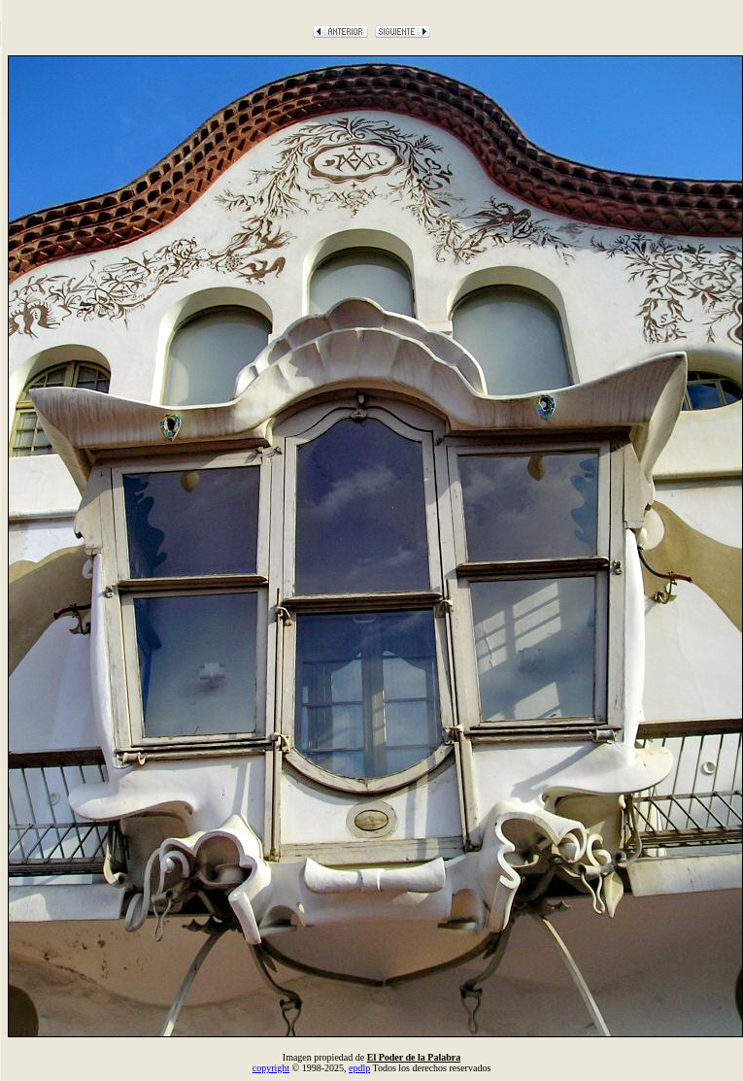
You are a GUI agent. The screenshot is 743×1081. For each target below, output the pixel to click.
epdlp (359, 1068)
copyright (271, 1068)
